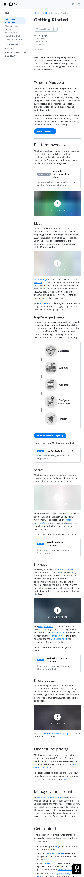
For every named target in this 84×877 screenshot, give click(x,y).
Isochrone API (55, 635)
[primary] (45, 131)
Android (38, 282)
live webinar (48, 863)
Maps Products (12, 32)
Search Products (13, 36)
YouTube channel (66, 869)
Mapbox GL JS (40, 279)
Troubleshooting (15, 52)
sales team (68, 779)
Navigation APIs (45, 626)
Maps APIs (43, 303)
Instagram (57, 873)
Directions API (57, 632)
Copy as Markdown (44, 29)
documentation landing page (56, 733)
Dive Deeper (12, 44)
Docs (17, 4)
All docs (37, 13)
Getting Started (10, 21)
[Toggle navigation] (5, 4)
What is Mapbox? (40, 39)
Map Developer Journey (12, 27)
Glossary (10, 56)
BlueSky (66, 873)
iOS (71, 279)
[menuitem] (79, 4)
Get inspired (38, 49)
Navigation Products (15, 39)
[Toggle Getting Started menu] (24, 20)
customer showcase (54, 853)
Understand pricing (41, 44)
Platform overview (40, 41)
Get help (37, 52)
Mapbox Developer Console (51, 797)
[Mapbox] (11, 4)
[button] (79, 4)
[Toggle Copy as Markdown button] (55, 29)
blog (57, 846)
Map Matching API (59, 638)
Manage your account (42, 47)
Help (8, 13)
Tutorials (11, 48)
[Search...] (73, 4)
